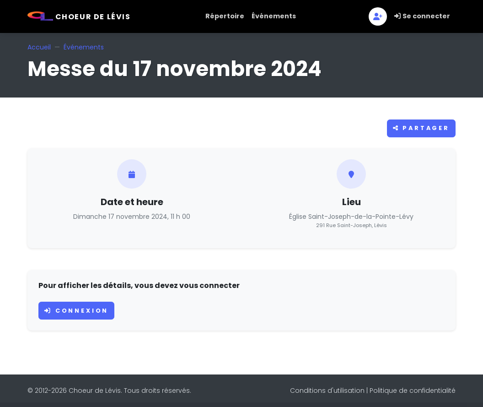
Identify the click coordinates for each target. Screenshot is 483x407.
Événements (274, 16)
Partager (421, 128)
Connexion (76, 311)
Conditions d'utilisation (327, 390)
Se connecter (422, 16)
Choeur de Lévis (79, 16)
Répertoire (224, 16)
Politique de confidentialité (413, 390)
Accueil (39, 47)
